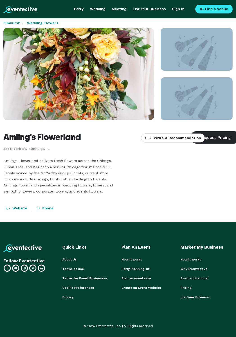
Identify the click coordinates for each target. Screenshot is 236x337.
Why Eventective (193, 269)
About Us (69, 259)
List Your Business (149, 9)
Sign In (178, 9)
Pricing (185, 287)
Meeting (119, 9)
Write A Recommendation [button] (173, 138)
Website (16, 208)
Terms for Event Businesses (85, 278)
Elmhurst (11, 23)
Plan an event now (136, 278)
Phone (45, 208)
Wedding (98, 9)
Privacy (68, 297)
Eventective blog (194, 278)
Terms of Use (73, 269)
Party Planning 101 (135, 269)
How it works (131, 259)
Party (79, 9)
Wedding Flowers (42, 23)
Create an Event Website (141, 287)
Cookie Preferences (78, 287)
